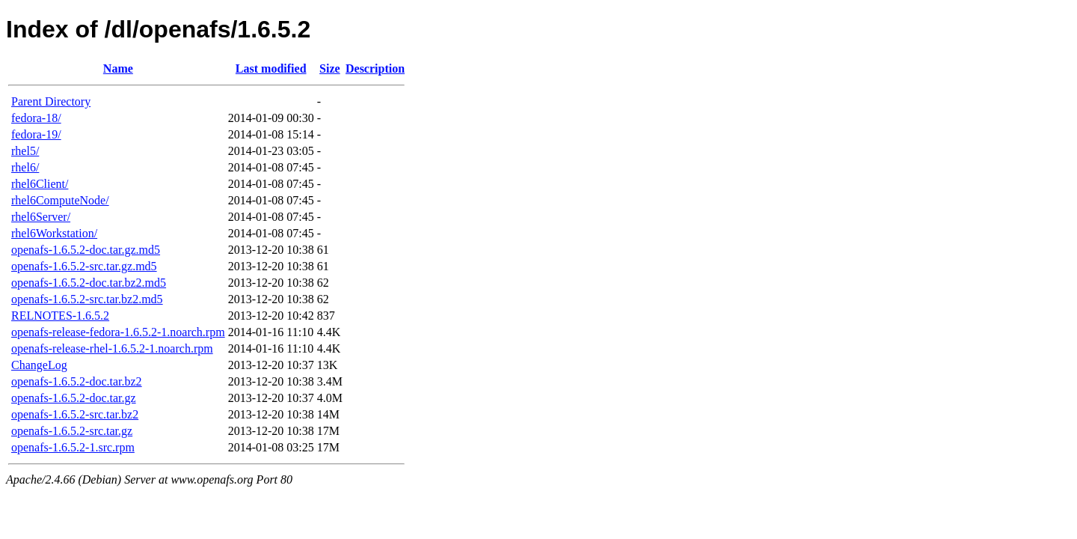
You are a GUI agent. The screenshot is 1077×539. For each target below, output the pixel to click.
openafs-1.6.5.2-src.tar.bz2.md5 (87, 299)
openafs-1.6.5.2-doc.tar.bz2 (76, 381)
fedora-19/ (36, 134)
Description (375, 68)
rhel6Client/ (39, 183)
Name (118, 68)
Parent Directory (50, 101)
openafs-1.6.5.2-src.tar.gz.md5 (84, 266)
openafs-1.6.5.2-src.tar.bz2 (74, 414)
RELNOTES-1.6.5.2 (60, 315)
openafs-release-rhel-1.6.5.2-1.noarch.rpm (112, 348)
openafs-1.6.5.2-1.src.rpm (73, 447)
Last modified (271, 68)
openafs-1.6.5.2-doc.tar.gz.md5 (85, 249)
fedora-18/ (36, 118)
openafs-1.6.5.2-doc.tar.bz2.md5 (88, 282)
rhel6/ (25, 167)
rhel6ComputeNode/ (60, 200)
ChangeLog (39, 365)
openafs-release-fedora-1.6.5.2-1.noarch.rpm (118, 332)
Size (329, 68)
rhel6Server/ (40, 216)
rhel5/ (25, 150)
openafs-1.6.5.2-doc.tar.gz (73, 398)
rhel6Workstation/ (54, 233)
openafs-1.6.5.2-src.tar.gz (71, 430)
